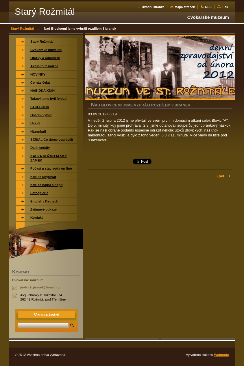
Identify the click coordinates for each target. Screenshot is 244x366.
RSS (208, 7)
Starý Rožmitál (22, 28)
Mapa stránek (185, 7)
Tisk (225, 7)
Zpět (220, 176)
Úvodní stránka (153, 7)
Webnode (221, 354)
